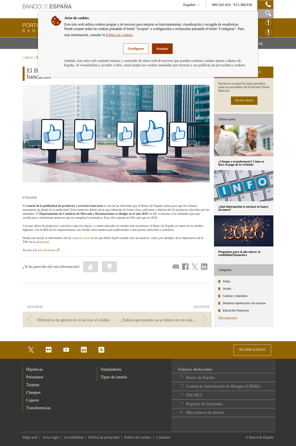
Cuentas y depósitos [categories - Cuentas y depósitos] (235, 296)
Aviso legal (50, 437)
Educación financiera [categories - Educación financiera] (236, 310)
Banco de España (200, 377)
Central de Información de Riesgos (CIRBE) (223, 386)
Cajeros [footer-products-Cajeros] (32, 400)
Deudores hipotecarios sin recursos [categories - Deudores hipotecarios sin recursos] (244, 303)
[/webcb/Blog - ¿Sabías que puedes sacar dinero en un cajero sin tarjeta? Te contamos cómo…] (165, 319)
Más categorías (227, 317)
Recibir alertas (244, 100)
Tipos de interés (113, 377)
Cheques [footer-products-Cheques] (33, 392)
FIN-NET (194, 395)
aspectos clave (81, 238)
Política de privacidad (103, 437)
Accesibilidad (73, 437)
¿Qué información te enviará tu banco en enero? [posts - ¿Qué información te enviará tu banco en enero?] (243, 208)
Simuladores (110, 369)
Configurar (136, 48)
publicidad (42, 242)
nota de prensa (48, 250)
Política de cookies (137, 437)
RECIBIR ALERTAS (252, 349)
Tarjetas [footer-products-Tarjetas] (32, 384)
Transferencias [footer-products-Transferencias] (38, 407)
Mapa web (30, 437)
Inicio (29, 57)
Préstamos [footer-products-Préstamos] (34, 377)
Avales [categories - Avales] (227, 288)
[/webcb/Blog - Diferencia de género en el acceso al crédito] (69, 319)
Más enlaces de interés (205, 412)
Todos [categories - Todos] (226, 281)
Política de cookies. (119, 35)
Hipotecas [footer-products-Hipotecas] (34, 369)
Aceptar (162, 48)
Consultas (163, 437)
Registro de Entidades (204, 404)
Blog (263, 45)
